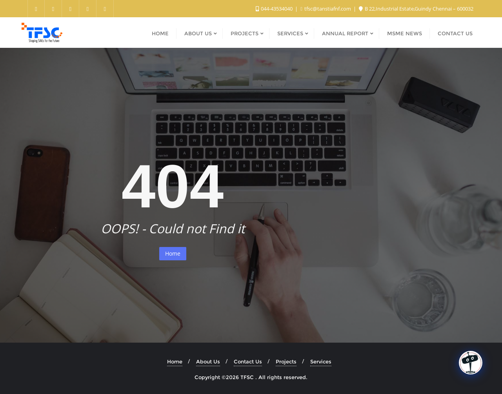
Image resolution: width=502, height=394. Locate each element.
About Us (208, 361)
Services (320, 361)
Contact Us (248, 361)
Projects (286, 361)
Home (172, 253)
